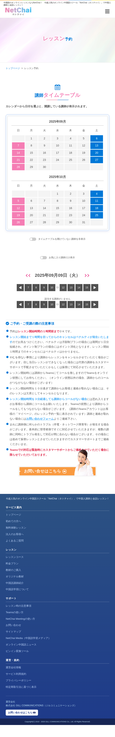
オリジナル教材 (15, 588)
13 (96, 145)
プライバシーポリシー (18, 692)
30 (44, 167)
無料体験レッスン (16, 539)
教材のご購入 (13, 582)
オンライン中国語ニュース (21, 656)
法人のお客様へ (15, 546)
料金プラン (12, 575)
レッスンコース (15, 569)
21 (18, 159)
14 (18, 152)
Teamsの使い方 (14, 624)
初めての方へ (13, 533)
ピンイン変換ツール (17, 663)
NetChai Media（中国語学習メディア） (28, 650)
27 (96, 159)
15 (31, 152)
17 (57, 152)
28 (18, 167)
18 (70, 152)
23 (44, 159)
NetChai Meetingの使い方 (20, 630)
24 (57, 159)
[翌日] (86, 275)
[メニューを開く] (107, 11)
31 (83, 222)
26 (83, 159)
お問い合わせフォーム (40, 418)
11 (70, 145)
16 (44, 152)
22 (31, 159)
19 (83, 152)
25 (70, 159)
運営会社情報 (13, 679)
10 (57, 145)
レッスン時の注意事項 (18, 617)
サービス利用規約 (16, 685)
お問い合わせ (13, 637)
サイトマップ (13, 643)
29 (31, 167)
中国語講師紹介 (15, 594)
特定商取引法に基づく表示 (21, 698)
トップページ (13, 68)
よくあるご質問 (15, 552)
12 (83, 145)
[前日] (28, 275)
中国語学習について (17, 601)
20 (96, 152)
